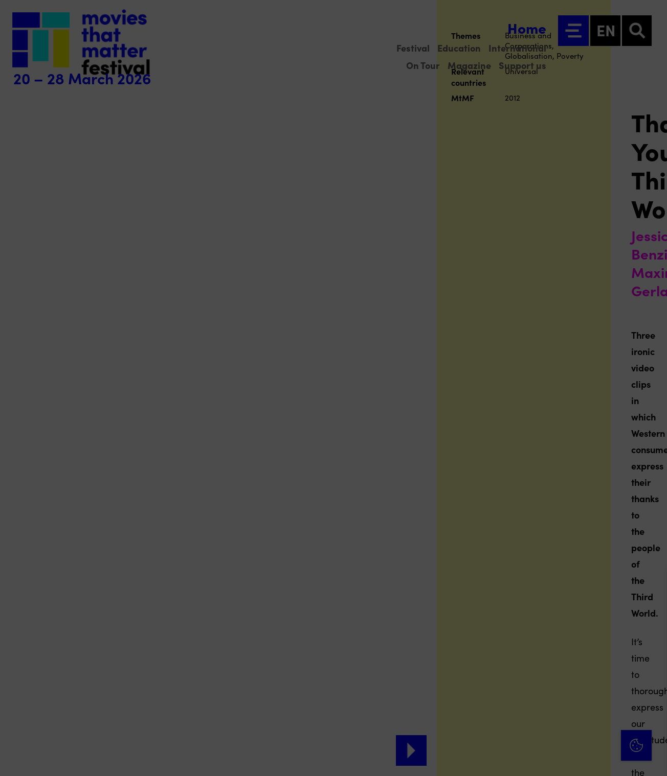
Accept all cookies (580, 727)
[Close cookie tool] (651, 585)
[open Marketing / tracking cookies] (650, 690)
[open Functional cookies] (650, 659)
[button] (569, 658)
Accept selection (580, 757)
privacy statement (539, 625)
